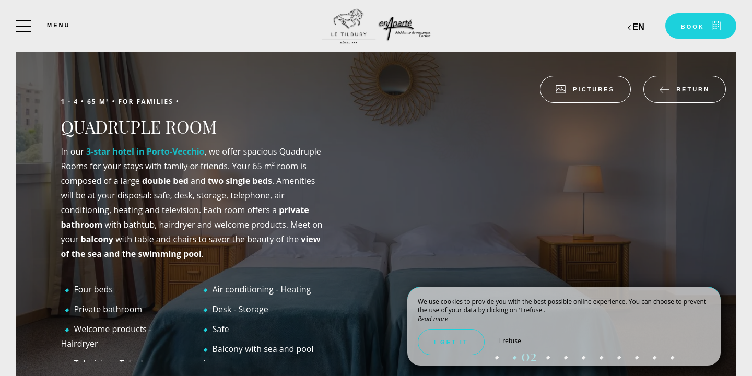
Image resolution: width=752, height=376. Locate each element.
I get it (451, 342)
